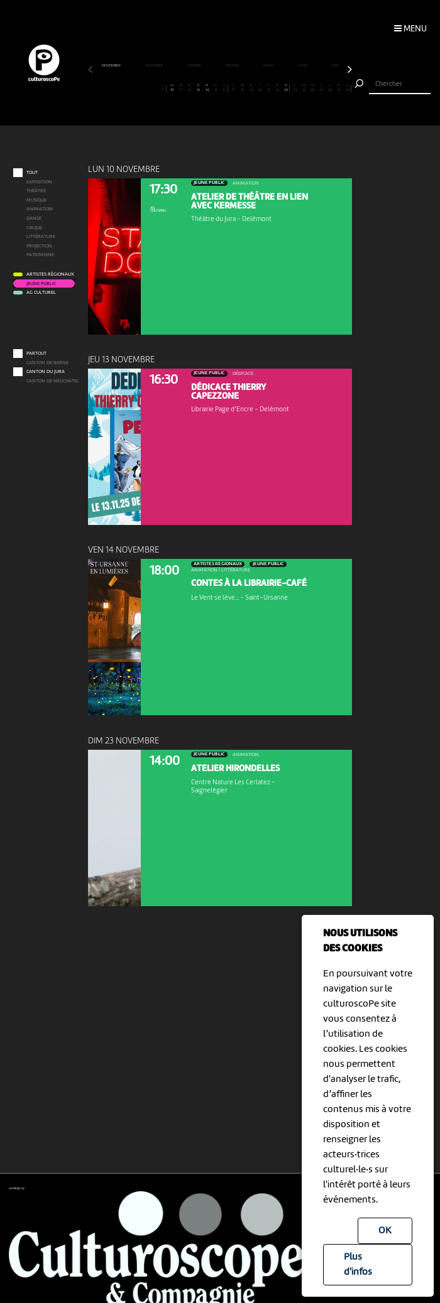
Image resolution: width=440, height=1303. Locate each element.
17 (233, 88)
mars (268, 65)
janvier (194, 65)
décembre (154, 65)
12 (189, 88)
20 (260, 88)
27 (321, 88)
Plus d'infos (358, 1264)
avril (303, 65)
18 (242, 88)
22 (277, 88)
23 (286, 88)
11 (181, 88)
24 (295, 88)
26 (313, 88)
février (233, 65)
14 (207, 88)
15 (216, 88)
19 (251, 88)
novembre (111, 65)
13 (198, 88)
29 (339, 88)
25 (304, 88)
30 (347, 88)
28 (330, 88)
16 (224, 88)
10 (172, 88)
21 (269, 88)
